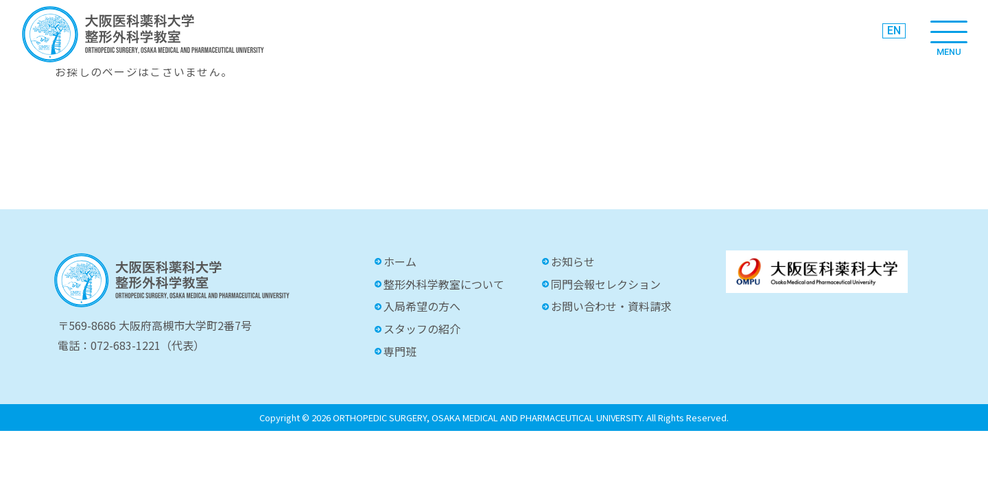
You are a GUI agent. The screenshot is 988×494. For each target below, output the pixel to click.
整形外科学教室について (444, 284)
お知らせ (573, 261)
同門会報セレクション (606, 284)
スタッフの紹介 (422, 328)
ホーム (400, 261)
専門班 (400, 351)
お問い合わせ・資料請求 (611, 306)
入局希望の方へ (422, 306)
